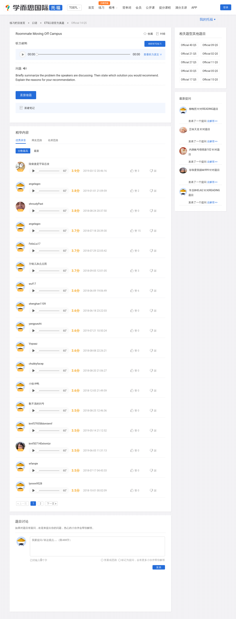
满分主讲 (181, 7)
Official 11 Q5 (210, 62)
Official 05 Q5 (210, 70)
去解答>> (212, 121)
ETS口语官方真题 (54, 22)
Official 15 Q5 (210, 79)
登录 (225, 7)
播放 (22, 54)
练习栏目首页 (17, 22)
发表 (158, 567)
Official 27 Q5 (188, 62)
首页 (91, 7)
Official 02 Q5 (210, 53)
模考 (112, 7)
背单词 (126, 7)
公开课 (150, 7)
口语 (34, 22)
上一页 (22, 503)
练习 (101, 7)
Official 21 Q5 (188, 53)
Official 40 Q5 (188, 45)
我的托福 (206, 19)
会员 (138, 7)
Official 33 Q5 (188, 70)
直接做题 (26, 95)
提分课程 (165, 7)
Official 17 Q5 (188, 79)
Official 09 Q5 (210, 45)
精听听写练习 (154, 44)
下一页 (51, 503)
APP (194, 7)
